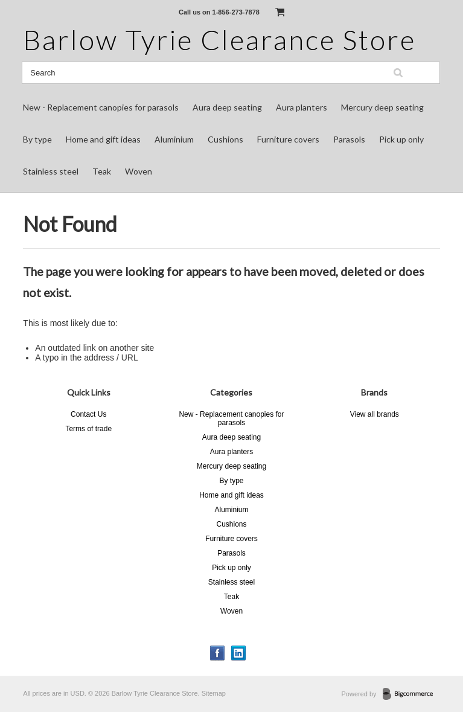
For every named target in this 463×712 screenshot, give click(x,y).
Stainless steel (50, 171)
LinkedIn (238, 653)
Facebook (217, 653)
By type (37, 139)
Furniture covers (288, 139)
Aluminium (174, 139)
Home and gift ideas (103, 139)
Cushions (225, 139)
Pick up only (401, 139)
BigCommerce (411, 694)
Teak (101, 171)
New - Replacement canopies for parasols (101, 107)
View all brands (374, 414)
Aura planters (301, 107)
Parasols (349, 139)
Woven (138, 171)
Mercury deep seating (382, 107)
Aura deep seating (227, 107)
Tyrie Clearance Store (219, 39)
